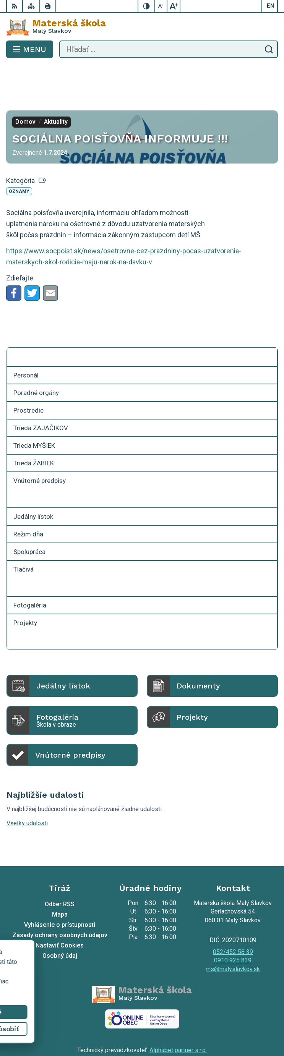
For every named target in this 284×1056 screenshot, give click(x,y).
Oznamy (19, 157)
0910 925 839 (233, 926)
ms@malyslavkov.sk (233, 935)
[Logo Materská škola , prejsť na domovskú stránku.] (142, 27)
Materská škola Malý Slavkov (165, 1026)
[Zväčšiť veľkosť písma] (173, 6)
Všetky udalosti (27, 789)
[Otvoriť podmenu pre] (267, 323)
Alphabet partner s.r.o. (178, 1016)
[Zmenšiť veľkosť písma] (161, 6)
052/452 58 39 (233, 918)
